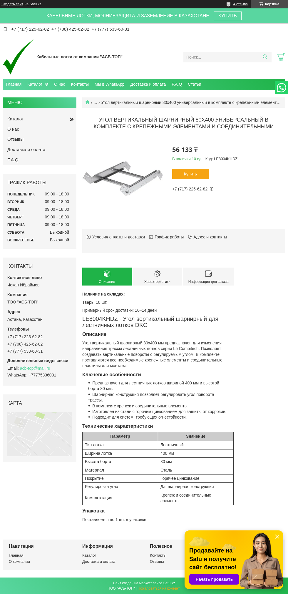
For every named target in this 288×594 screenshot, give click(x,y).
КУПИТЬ (227, 15)
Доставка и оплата (148, 84)
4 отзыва (240, 4)
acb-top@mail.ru (35, 368)
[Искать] (265, 57)
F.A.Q (177, 84)
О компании (19, 561)
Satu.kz (169, 583)
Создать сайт (12, 4)
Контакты (80, 84)
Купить (190, 174)
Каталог (34, 84)
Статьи (194, 84)
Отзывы (15, 139)
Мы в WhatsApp (110, 84)
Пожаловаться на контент (159, 588)
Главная (13, 84)
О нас (59, 84)
